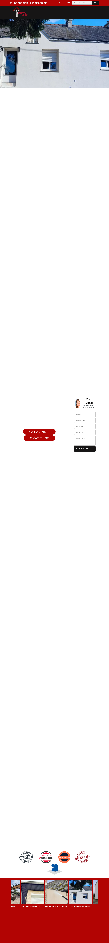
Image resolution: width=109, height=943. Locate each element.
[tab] (54, 44)
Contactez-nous (39, 438)
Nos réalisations (39, 431)
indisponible (19, 2)
